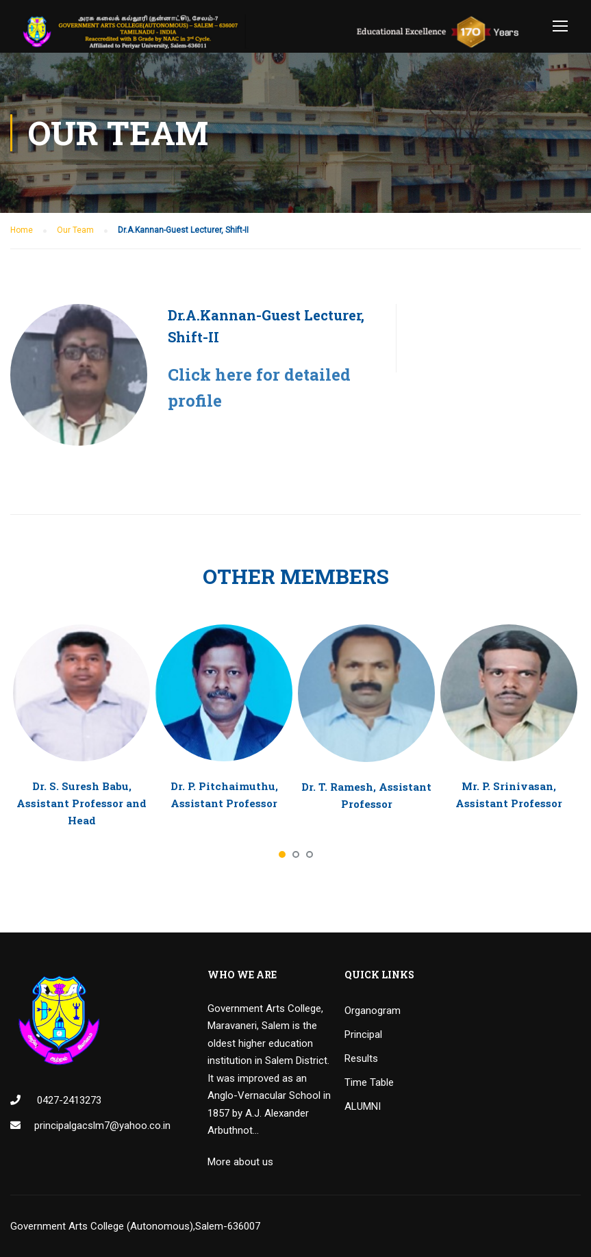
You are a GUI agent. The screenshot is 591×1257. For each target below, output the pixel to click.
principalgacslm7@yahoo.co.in (102, 1125)
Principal (363, 1034)
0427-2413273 (67, 1100)
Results (361, 1058)
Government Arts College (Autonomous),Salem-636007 (135, 1226)
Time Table (369, 1082)
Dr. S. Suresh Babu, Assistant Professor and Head (81, 803)
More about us (240, 1162)
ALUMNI (362, 1106)
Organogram (372, 1010)
